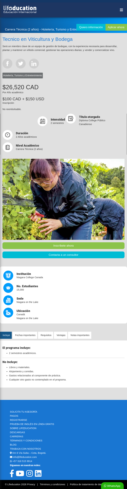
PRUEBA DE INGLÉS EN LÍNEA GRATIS (32, 424)
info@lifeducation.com (25, 457)
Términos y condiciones (53, 484)
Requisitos (46, 335)
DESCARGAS (17, 432)
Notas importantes (80, 335)
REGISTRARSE (18, 420)
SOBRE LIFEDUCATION (23, 428)
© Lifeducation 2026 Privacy (20, 484)
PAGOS (14, 416)
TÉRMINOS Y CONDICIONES (26, 440)
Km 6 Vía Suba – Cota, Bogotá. (29, 453)
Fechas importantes (25, 335)
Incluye (6, 335)
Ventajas (61, 335)
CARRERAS (16, 436)
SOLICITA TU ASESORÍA (23, 411)
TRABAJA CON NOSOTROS (25, 448)
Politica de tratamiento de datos (87, 484)
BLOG (13, 444)
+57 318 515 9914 (22, 461)
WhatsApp (112, 486)
